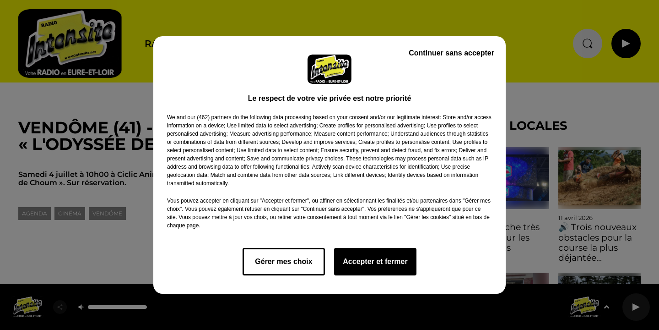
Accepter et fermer (375, 261)
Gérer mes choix (283, 261)
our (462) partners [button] (209, 117)
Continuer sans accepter (451, 53)
